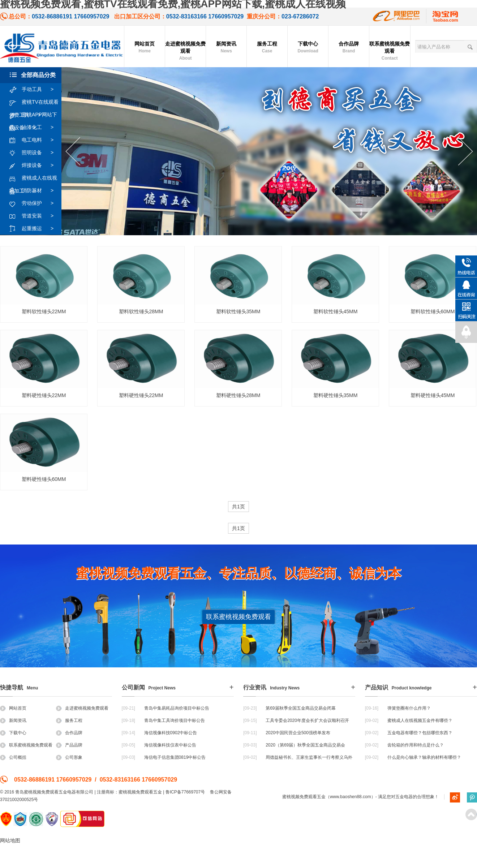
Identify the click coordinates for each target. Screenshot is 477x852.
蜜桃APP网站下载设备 (33, 115)
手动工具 (35, 89)
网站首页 (144, 48)
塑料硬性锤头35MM (335, 395)
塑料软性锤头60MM (433, 311)
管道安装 (35, 216)
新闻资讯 (226, 48)
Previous (73, 152)
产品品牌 (69, 745)
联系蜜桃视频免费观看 (389, 51)
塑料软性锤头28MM (141, 311)
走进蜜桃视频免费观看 (185, 51)
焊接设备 (35, 165)
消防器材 (35, 191)
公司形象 (69, 757)
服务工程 (267, 48)
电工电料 (35, 140)
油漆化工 (35, 127)
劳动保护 (35, 203)
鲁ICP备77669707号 (185, 792)
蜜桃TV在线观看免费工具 (34, 102)
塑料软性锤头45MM (335, 311)
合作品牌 (348, 48)
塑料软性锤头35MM (238, 311)
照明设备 (35, 153)
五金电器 (404, 796)
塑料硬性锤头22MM (44, 395)
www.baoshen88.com (350, 796)
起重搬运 (35, 229)
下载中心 (308, 48)
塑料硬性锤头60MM (44, 479)
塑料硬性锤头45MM (433, 395)
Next (465, 152)
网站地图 (10, 840)
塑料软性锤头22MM (44, 311)
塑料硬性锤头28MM (238, 395)
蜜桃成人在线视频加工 (33, 178)
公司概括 (13, 757)
